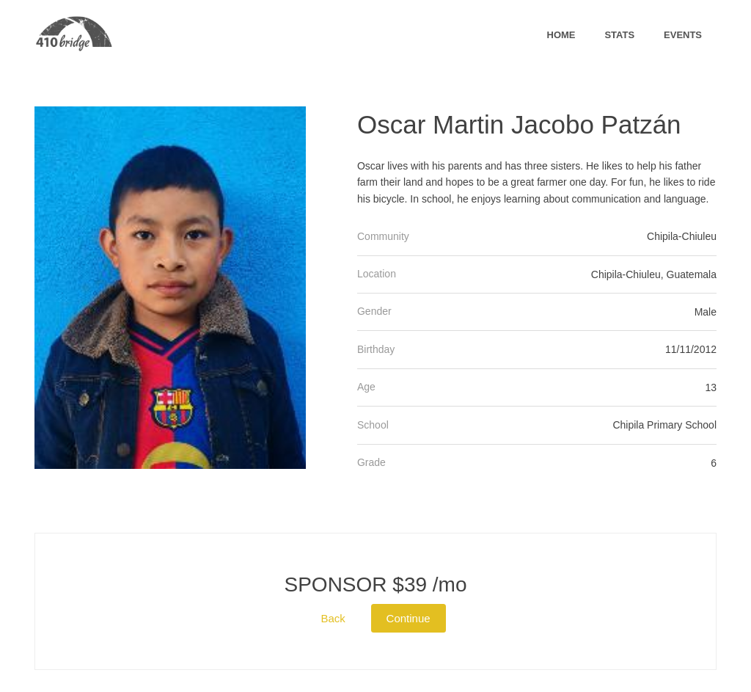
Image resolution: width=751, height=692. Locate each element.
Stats (619, 34)
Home (561, 34)
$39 (376, 584)
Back (332, 618)
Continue (409, 618)
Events (683, 34)
